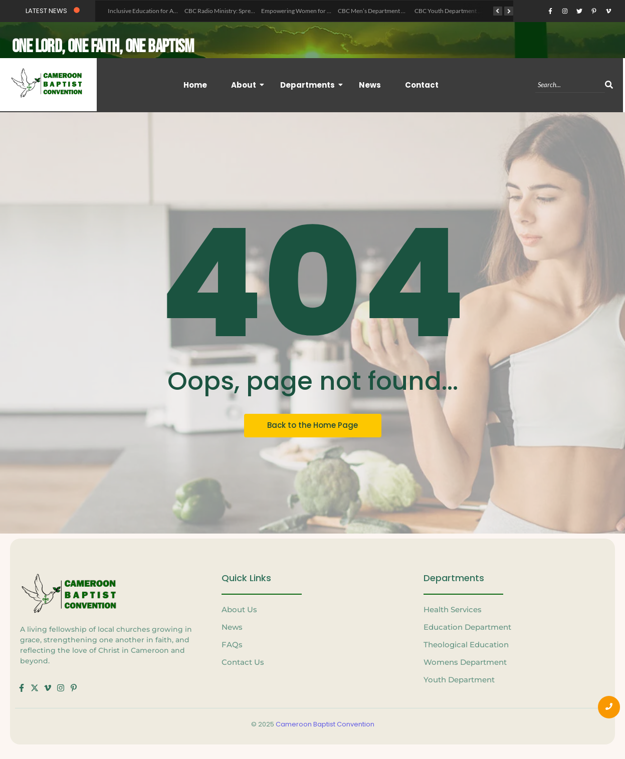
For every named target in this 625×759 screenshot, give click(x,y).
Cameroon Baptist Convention (325, 723)
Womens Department (465, 662)
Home (195, 84)
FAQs (232, 644)
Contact (422, 84)
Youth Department (459, 679)
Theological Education (466, 644)
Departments (311, 84)
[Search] (570, 85)
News (370, 84)
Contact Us (243, 662)
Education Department (467, 627)
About (247, 84)
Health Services (453, 609)
